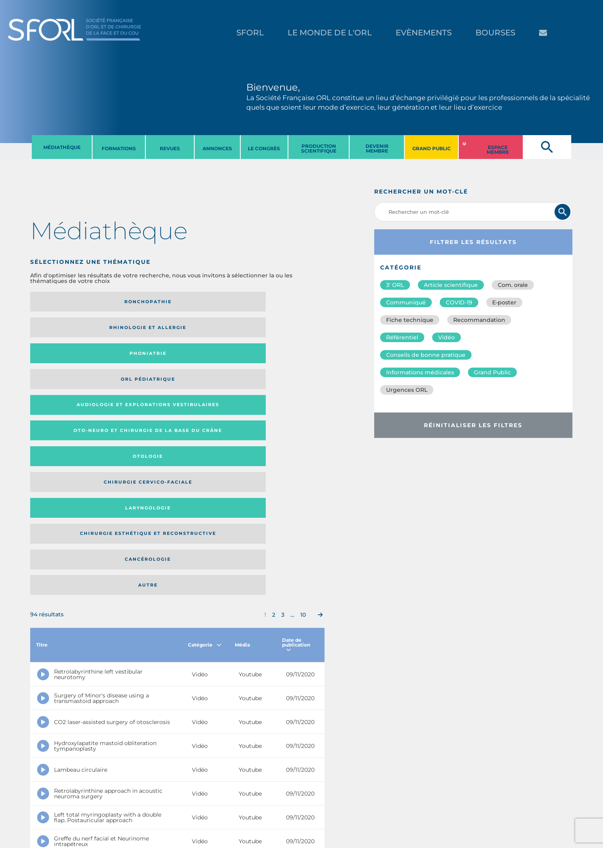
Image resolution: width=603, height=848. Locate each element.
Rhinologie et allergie (133, 302)
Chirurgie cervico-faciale (283, 330)
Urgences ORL (406, 389)
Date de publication (296, 424)
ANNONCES (217, 148)
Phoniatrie (211, 301)
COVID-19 (459, 302)
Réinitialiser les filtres (473, 425)
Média (247, 424)
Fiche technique (409, 319)
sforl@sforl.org (149, 799)
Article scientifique (451, 284)
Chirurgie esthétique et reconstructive (136, 361)
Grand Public (492, 372)
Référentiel (402, 337)
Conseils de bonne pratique (426, 354)
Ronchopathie (64, 301)
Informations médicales (420, 372)
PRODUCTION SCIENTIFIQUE (318, 148)
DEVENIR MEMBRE (376, 148)
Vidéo (446, 337)
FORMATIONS (119, 148)
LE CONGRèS (264, 148)
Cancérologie (211, 361)
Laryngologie (64, 361)
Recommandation (479, 319)
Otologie (211, 330)
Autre (284, 361)
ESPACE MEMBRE (498, 149)
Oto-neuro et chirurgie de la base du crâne (136, 330)
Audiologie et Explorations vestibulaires (59, 330)
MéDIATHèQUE (62, 147)
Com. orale (513, 284)
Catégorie (204, 424)
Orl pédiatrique (284, 301)
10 (303, 393)
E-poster (504, 302)
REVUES (170, 148)
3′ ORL (395, 284)
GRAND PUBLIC (431, 148)
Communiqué (406, 302)
